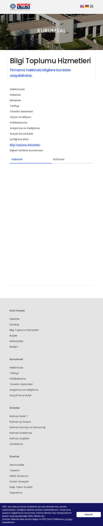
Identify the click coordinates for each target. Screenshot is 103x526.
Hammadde (17, 465)
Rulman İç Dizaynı (20, 422)
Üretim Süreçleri (19, 481)
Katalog (14, 324)
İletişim (14, 346)
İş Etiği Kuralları (19, 139)
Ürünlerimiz (16, 444)
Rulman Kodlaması (21, 433)
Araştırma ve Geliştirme (25, 128)
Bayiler (13, 335)
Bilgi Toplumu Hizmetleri (25, 145)
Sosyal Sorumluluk (21, 133)
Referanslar (16, 341)
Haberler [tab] (17, 159)
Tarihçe (14, 106)
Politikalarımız (18, 122)
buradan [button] (68, 519)
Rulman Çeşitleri (19, 438)
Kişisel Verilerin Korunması (26, 150)
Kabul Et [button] (89, 514)
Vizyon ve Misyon (20, 117)
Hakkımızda (17, 89)
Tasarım (15, 470)
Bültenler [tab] (59, 159)
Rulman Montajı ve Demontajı (28, 427)
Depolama (16, 492)
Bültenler (15, 100)
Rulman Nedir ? (19, 416)
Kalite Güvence (19, 476)
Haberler (15, 95)
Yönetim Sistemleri (21, 111)
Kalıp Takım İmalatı (21, 487)
